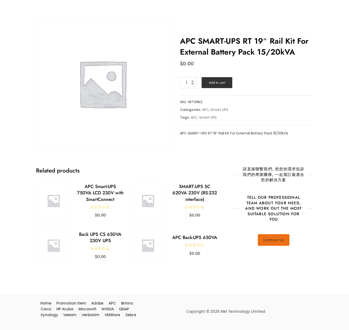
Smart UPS (219, 109)
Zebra (130, 314)
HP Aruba (64, 309)
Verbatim (90, 314)
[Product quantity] (188, 82)
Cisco (46, 309)
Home (45, 303)
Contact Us (273, 239)
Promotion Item (71, 303)
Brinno (127, 303)
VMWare (112, 314)
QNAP (124, 309)
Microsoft (88, 309)
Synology (49, 314)
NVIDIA (108, 309)
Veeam (70, 314)
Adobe (97, 303)
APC (205, 109)
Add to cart (217, 82)
